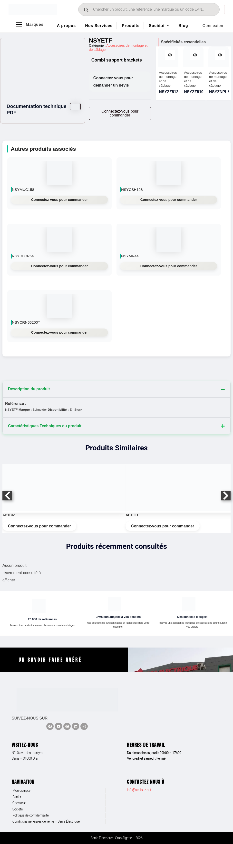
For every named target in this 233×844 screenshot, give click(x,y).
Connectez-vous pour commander (59, 200)
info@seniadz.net (139, 790)
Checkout (19, 803)
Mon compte (21, 790)
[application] (167, 25)
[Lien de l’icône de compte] (213, 25)
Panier (16, 797)
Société (17, 809)
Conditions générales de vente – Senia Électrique (46, 821)
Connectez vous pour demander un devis (113, 81)
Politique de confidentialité (30, 815)
